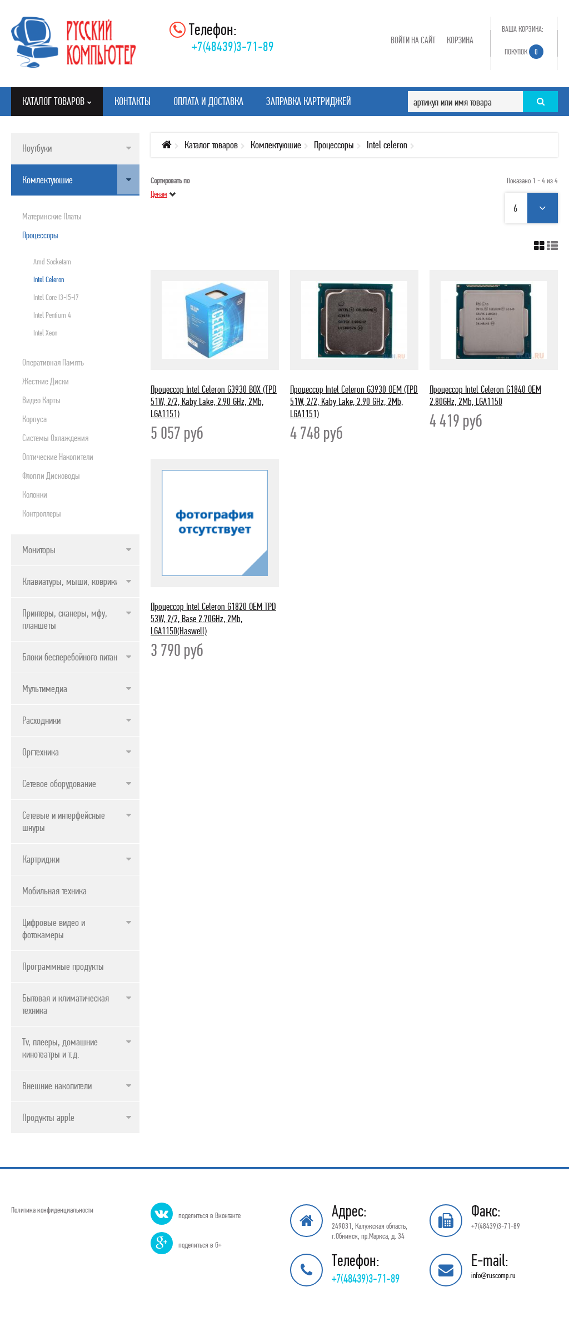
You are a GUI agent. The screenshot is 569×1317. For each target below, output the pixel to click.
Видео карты (41, 399)
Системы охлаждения (55, 437)
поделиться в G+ (200, 1245)
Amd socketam (52, 262)
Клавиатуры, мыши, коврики (70, 581)
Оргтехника (40, 752)
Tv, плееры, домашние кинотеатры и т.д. (60, 1048)
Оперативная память (53, 362)
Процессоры (40, 235)
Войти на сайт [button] (413, 40)
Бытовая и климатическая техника (65, 1004)
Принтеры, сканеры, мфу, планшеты (64, 619)
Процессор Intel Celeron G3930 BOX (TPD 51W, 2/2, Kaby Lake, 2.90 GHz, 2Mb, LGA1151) (214, 401)
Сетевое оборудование (59, 783)
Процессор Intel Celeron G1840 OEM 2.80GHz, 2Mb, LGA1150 (485, 395)
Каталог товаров (211, 145)
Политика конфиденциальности (52, 1210)
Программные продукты (63, 966)
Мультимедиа (44, 688)
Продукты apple (48, 1117)
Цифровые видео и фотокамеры (53, 928)
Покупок (524, 52)
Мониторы (39, 549)
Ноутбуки (37, 148)
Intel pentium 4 (52, 315)
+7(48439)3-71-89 (233, 46)
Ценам (159, 194)
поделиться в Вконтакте (209, 1215)
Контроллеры (41, 513)
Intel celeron (48, 279)
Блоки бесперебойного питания (73, 657)
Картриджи (40, 859)
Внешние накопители (57, 1085)
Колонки (34, 494)
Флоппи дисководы (51, 475)
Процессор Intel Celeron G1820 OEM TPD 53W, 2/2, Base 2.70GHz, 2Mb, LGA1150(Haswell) (213, 618)
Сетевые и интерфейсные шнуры (63, 821)
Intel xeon (45, 333)
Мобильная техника (54, 891)
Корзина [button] (460, 40)
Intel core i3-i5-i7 (56, 297)
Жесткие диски (45, 381)
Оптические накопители (57, 456)
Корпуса (34, 418)
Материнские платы (52, 216)
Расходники (41, 720)
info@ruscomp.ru (493, 1275)
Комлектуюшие (47, 180)
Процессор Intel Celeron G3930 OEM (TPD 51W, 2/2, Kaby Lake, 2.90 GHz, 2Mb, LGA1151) (354, 401)
